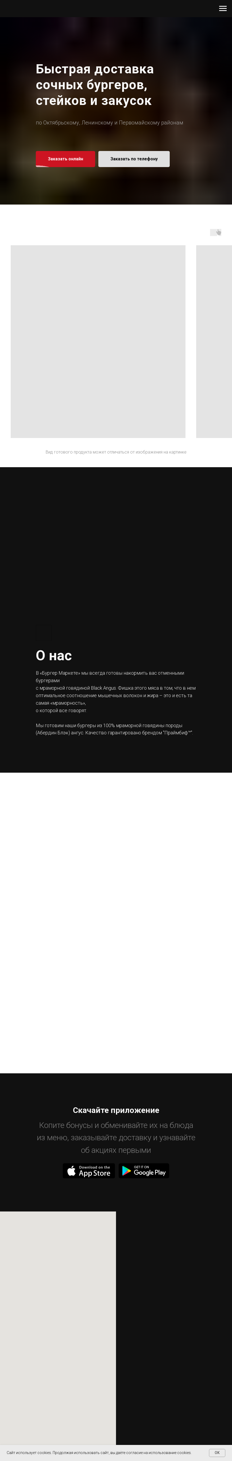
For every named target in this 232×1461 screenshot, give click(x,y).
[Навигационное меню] (223, 8)
